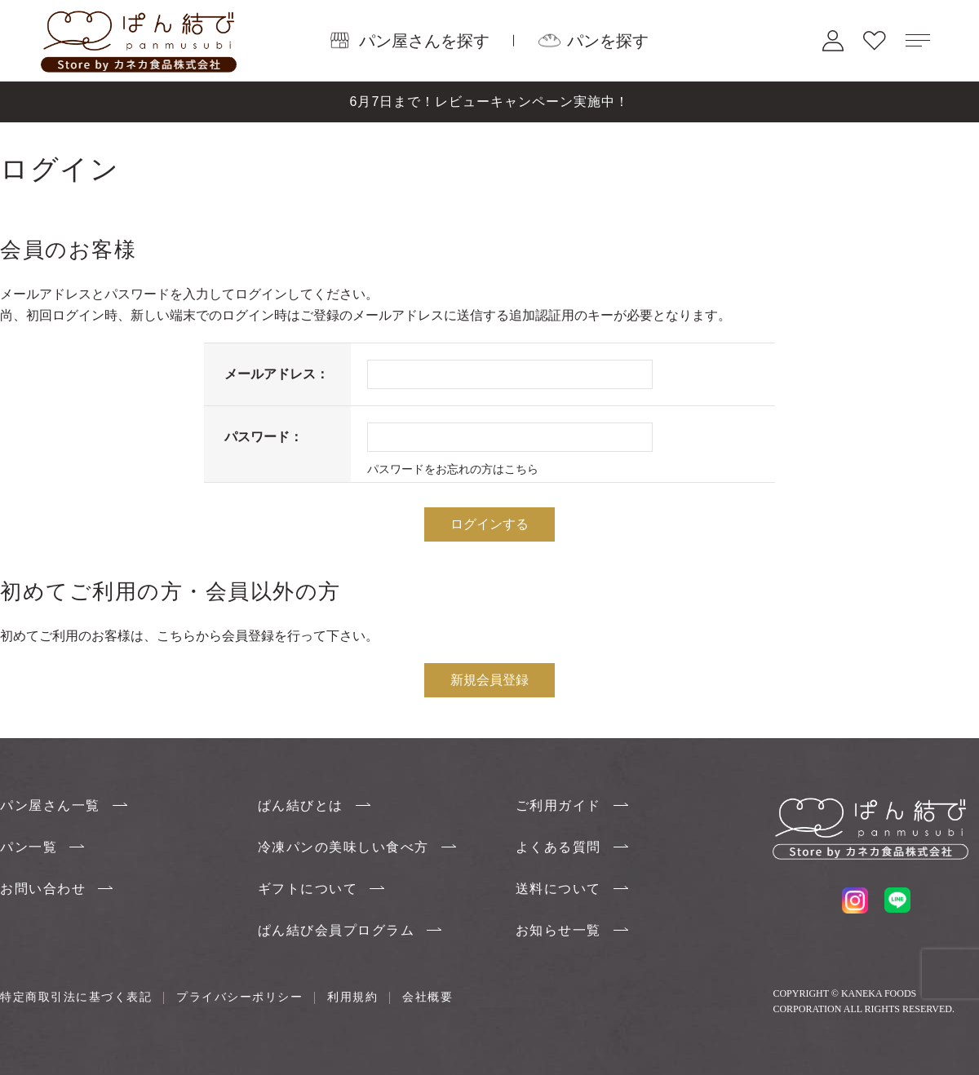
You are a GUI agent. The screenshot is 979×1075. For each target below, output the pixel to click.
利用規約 (352, 996)
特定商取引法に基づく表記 (76, 996)
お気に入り (874, 40)
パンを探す (608, 40)
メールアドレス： (276, 374)
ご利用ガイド (558, 805)
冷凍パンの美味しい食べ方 (343, 847)
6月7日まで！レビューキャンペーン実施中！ (490, 101)
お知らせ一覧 (558, 930)
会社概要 (427, 996)
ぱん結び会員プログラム (336, 930)
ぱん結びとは (300, 805)
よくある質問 (558, 847)
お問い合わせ (43, 889)
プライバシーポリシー (239, 996)
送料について (558, 889)
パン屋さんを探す (424, 40)
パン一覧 (28, 847)
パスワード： (263, 437)
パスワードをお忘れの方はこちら (452, 469)
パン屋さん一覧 (50, 805)
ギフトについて (308, 889)
